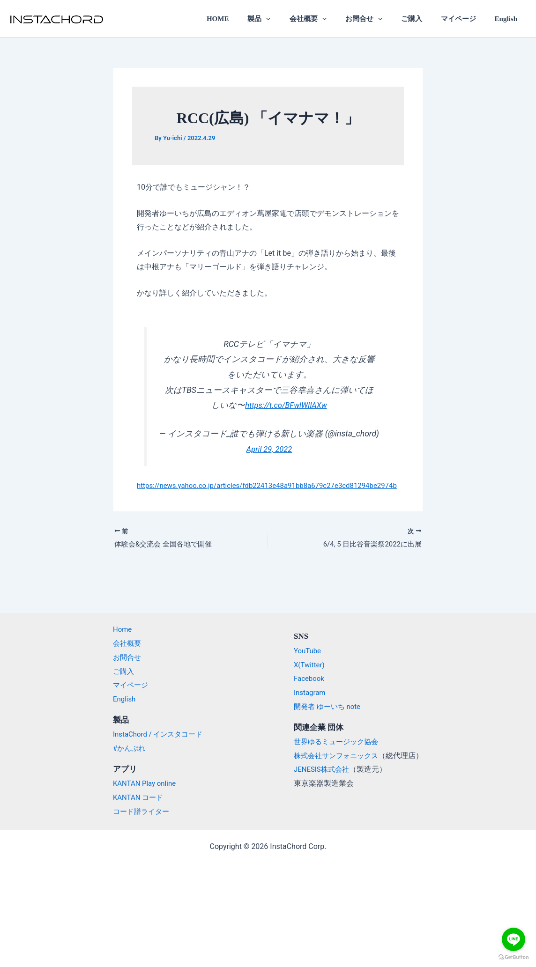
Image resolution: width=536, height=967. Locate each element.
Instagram (311, 692)
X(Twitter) (310, 664)
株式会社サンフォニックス (339, 755)
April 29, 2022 (269, 449)
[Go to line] (513, 939)
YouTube (308, 650)
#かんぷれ (124, 748)
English (508, 18)
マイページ (465, 18)
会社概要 (328, 18)
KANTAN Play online (141, 783)
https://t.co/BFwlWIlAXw (286, 405)
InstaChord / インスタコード (155, 734)
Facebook (310, 678)
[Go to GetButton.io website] (514, 957)
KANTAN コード (134, 797)
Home (117, 629)
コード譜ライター (137, 811)
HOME (248, 18)
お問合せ (379, 18)
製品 (284, 18)
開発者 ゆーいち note (329, 706)
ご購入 (422, 18)
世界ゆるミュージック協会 (339, 741)
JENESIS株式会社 (323, 769)
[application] (291, 18)
